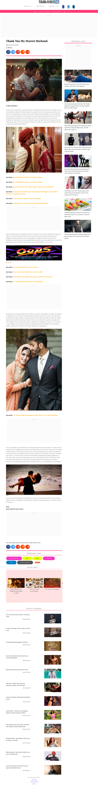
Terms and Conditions (34, 781)
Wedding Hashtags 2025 (14, 558)
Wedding (37, 558)
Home (34, 783)
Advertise (40, 6)
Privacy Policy (34, 779)
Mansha (10, 47)
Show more (37, 562)
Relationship (57, 11)
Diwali (27, 558)
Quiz (35, 11)
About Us (28, 6)
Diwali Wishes (48, 558)
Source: (7, 101)
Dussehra (11, 562)
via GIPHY (9, 262)
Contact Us (53, 6)
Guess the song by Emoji (25, 562)
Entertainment (45, 11)
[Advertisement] (49, 26)
